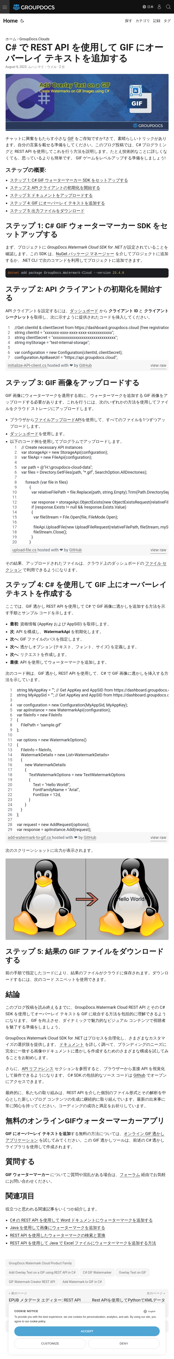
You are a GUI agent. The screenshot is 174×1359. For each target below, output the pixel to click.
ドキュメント (71, 1044)
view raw (158, 365)
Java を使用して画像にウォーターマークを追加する (57, 1227)
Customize (50, 1343)
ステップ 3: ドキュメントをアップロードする (51, 195)
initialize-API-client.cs (27, 365)
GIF (71, 138)
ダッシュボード (84, 310)
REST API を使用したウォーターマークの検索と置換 (57, 1235)
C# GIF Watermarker (97, 1272)
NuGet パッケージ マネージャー (85, 253)
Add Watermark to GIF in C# (82, 1282)
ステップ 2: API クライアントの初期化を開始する (55, 187)
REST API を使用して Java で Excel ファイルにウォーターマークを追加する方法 (83, 1243)
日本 (148, 7)
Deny (124, 1343)
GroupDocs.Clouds (34, 39)
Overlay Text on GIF (132, 1272)
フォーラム (130, 1174)
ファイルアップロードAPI (58, 419)
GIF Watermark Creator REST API (32, 1282)
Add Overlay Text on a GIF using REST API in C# (42, 1272)
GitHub (85, 365)
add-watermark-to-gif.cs (30, 837)
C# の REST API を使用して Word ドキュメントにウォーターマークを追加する (81, 1220)
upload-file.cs (24, 549)
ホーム (10, 39)
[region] (87, 342)
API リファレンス (37, 1068)
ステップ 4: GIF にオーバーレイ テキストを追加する (57, 203)
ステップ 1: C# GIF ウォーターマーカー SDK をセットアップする (69, 180)
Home (10, 21)
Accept (87, 1331)
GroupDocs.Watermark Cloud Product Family (40, 1263)
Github (139, 1075)
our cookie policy (35, 1321)
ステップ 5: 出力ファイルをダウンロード (47, 210)
